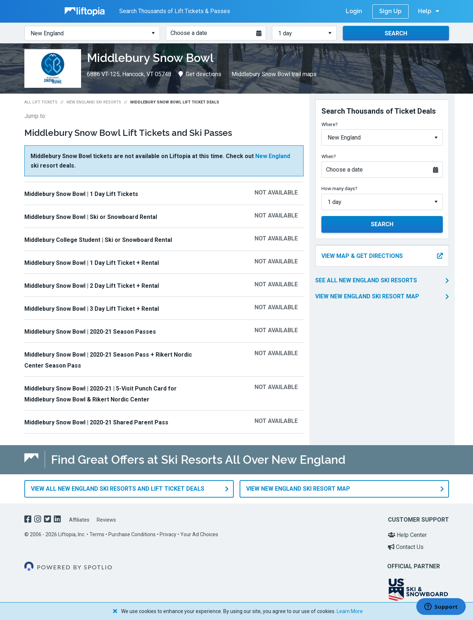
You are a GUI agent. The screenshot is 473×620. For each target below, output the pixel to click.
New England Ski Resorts (94, 102)
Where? (329, 124)
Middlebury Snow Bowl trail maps (274, 74)
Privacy (168, 534)
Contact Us (406, 547)
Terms (96, 534)
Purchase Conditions (132, 534)
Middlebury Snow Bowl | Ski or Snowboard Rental (90, 216)
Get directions (200, 74)
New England (272, 156)
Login (354, 11)
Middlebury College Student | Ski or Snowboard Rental (98, 239)
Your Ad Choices (199, 534)
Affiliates (79, 520)
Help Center (407, 534)
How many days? (339, 188)
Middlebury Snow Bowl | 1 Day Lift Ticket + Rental (91, 262)
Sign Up (390, 11)
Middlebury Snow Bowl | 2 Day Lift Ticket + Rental (91, 285)
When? (328, 156)
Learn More (350, 611)
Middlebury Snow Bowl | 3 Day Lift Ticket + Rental (91, 308)
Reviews (106, 520)
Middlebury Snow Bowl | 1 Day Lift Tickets (81, 194)
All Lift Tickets (40, 102)
